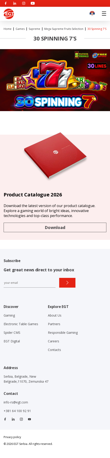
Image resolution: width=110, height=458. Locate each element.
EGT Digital (12, 341)
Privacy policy (12, 437)
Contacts (54, 350)
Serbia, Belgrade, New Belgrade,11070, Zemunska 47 (26, 379)
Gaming (9, 315)
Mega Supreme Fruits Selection (63, 29)
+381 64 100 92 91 (17, 411)
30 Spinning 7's (96, 29)
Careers (53, 341)
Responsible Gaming (63, 332)
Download (55, 227)
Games (20, 29)
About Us (54, 315)
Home (8, 29)
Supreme (34, 29)
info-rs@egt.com (16, 402)
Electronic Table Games (21, 324)
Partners (54, 324)
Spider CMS (12, 332)
